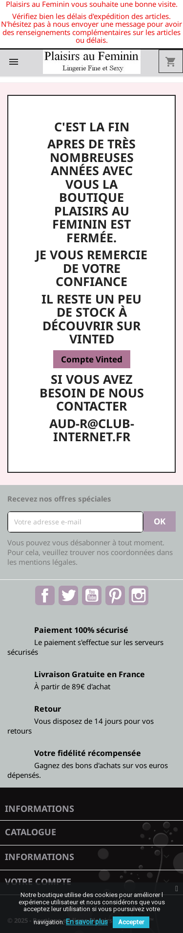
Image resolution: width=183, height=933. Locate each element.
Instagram (138, 595)
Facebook (45, 595)
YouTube (92, 595)
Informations (39, 808)
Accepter (131, 922)
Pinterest (115, 595)
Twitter (68, 595)
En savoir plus (87, 922)
